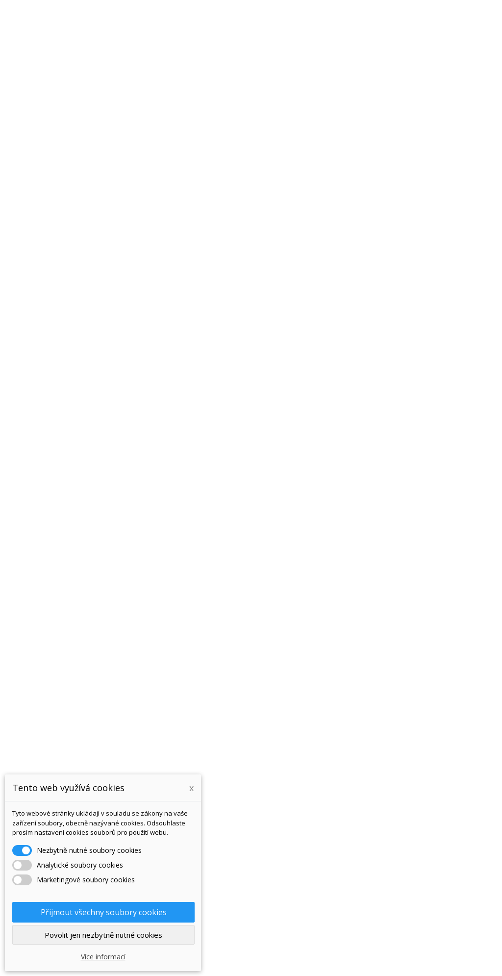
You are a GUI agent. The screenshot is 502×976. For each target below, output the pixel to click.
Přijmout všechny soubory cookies (104, 912)
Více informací (103, 956)
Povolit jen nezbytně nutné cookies (103, 935)
